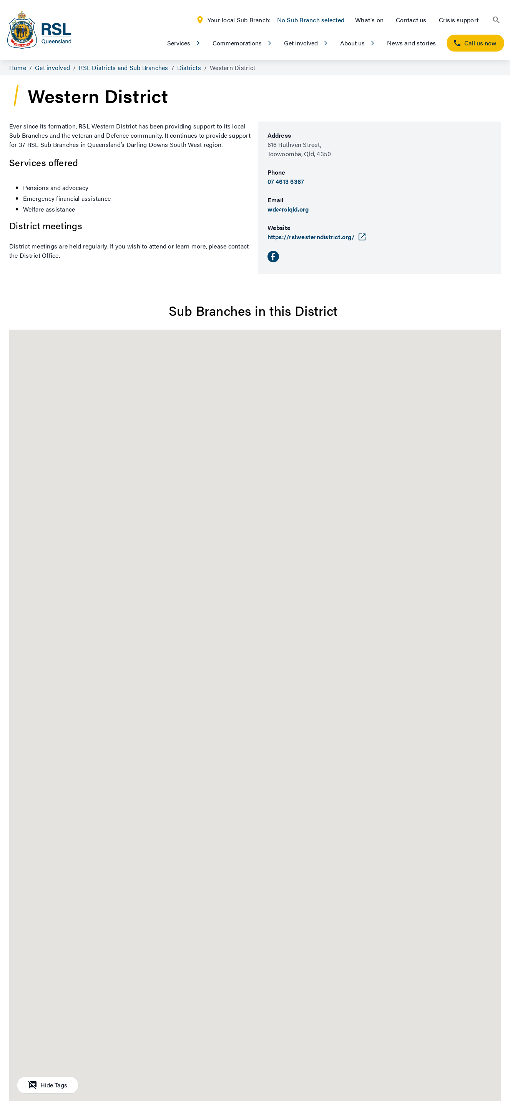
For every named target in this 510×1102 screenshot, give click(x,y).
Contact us (411, 19)
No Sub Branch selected (310, 19)
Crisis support (458, 19)
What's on (369, 19)
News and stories (411, 42)
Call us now (474, 42)
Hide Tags (47, 1085)
